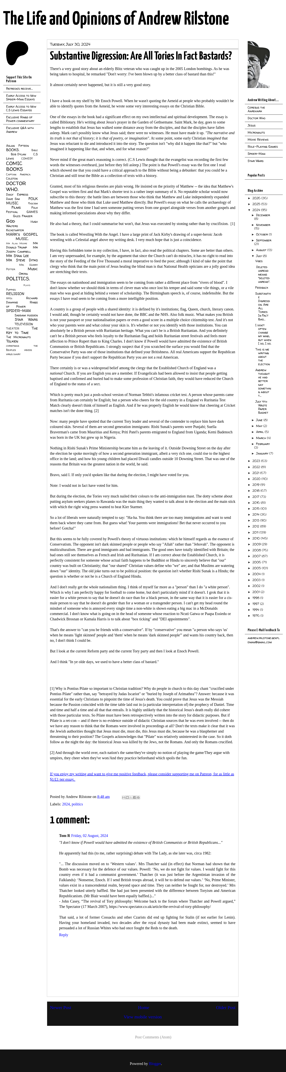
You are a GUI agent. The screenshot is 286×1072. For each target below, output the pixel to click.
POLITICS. (18, 278)
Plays (26, 285)
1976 (256, 615)
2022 (256, 467)
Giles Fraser (22, 216)
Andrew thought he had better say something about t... (263, 383)
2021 (256, 473)
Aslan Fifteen (17, 145)
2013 (256, 520)
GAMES (32, 212)
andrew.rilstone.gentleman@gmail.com (264, 640)
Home (143, 1007)
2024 (66, 804)
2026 (256, 198)
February (263, 444)
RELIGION (15, 293)
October (262, 234)
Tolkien (12, 341)
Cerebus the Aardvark (256, 109)
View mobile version (143, 1016)
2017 (256, 497)
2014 (256, 514)
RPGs (9, 298)
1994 (256, 610)
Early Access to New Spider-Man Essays (21, 97)
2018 (256, 490)
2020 (256, 479)
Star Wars (26, 319)
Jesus (251, 125)
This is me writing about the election (262, 356)
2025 (256, 204)
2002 (256, 586)
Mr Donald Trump (22, 245)
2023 (256, 461)
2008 (257, 550)
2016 (256, 503)
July (259, 256)
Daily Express (17, 194)
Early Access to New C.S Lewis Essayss (21, 108)
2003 (257, 580)
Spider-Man (256, 154)
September (263, 240)
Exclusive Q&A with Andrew (20, 130)
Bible (34, 150)
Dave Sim (13, 199)
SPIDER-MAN (18, 310)
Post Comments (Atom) (153, 1037)
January (262, 453)
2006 (257, 562)
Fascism (33, 203)
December (263, 215)
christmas (12, 346)
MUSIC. (22, 238)
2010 (256, 538)
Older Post (225, 1007)
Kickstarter (15, 230)
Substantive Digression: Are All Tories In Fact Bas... (263, 306)
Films (16, 207)
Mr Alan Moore (16, 243)
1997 (256, 604)
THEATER (12, 328)
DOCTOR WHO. (16, 186)
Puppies (11, 290)
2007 (257, 556)
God (10, 221)
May (259, 426)
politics (77, 804)
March (261, 438)
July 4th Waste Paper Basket (261, 407)
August (261, 250)
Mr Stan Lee (17, 255)
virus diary (13, 354)
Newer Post (60, 1007)
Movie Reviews (258, 139)
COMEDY (27, 158)
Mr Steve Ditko (22, 260)
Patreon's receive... (19, 88)
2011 (255, 532)
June (260, 420)
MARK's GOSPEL (22, 234)
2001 (256, 592)
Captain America (18, 174)
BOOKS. (12, 149)
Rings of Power (22, 304)
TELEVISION (23, 324)
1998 (256, 598)
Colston (12, 178)
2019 (256, 485)
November (263, 225)
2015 (256, 508)
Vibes (259, 261)
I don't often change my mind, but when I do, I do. (263, 334)
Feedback (261, 287)
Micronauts (256, 132)
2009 (257, 544)
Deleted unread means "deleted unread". (262, 274)
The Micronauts (18, 337)
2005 (257, 568)
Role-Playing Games (263, 146)
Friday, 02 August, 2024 (89, 835)
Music (33, 268)
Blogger (155, 1064)
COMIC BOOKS (14, 166)
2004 (257, 574)
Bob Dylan (18, 154)
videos (28, 350)
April (260, 432)
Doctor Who (256, 118)
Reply (63, 935)
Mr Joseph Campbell (22, 249)
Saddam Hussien (26, 315)
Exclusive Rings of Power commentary (20, 119)
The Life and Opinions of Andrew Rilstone (116, 19)
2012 (256, 526)
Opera (23, 274)
